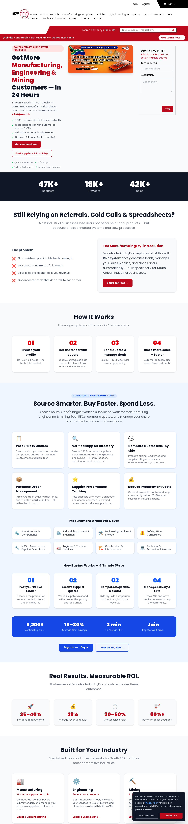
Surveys (73, 18)
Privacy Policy (152, 802)
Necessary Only (147, 815)
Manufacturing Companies (78, 14)
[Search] (172, 30)
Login (135, 4)
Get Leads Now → (172, 37)
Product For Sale (49, 14)
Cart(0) (169, 4)
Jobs (169, 14)
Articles (101, 14)
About (97, 18)
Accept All (171, 815)
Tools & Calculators (54, 18)
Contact (86, 18)
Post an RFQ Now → (112, 647)
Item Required (149, 63)
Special (136, 14)
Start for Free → (118, 283)
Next (167, 108)
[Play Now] (100, 59)
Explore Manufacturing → (33, 817)
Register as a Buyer (76, 647)
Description (147, 75)
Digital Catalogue (119, 14)
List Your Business (154, 14)
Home (33, 14)
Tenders (35, 18)
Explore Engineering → (87, 817)
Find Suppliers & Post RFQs (31, 153)
